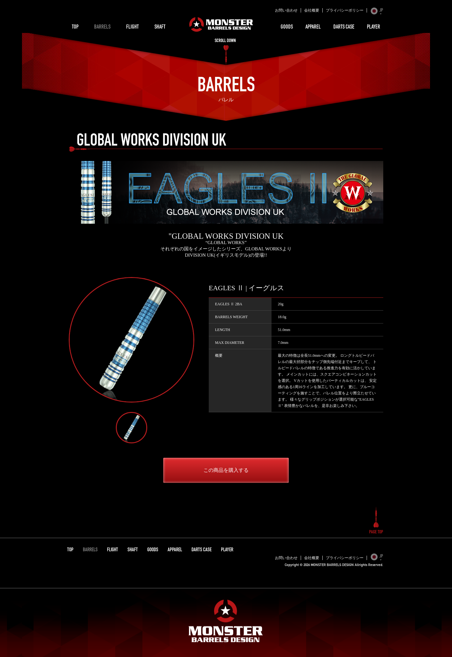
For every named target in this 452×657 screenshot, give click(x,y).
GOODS (287, 27)
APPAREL (313, 27)
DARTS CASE (343, 27)
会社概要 (311, 10)
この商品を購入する (226, 470)
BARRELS (102, 27)
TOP (75, 27)
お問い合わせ (286, 10)
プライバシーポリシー (344, 10)
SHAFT (159, 27)
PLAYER (373, 27)
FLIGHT (132, 27)
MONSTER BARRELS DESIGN (221, 24)
